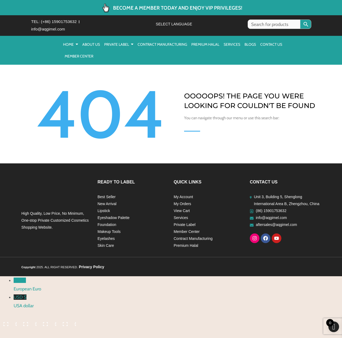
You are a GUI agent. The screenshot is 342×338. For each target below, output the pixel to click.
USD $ (178, 304)
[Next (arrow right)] (29, 334)
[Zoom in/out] (9, 324)
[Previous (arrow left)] (9, 334)
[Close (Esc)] (68, 324)
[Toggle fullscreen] (29, 324)
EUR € (178, 287)
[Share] (49, 324)
